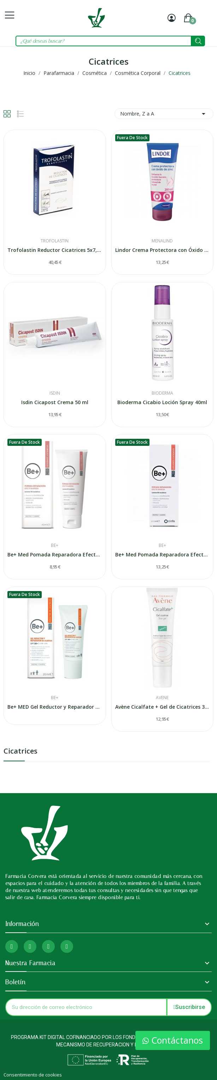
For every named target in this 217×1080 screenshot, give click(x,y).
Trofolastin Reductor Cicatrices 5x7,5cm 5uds (54, 250)
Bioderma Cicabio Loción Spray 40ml (162, 402)
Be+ (54, 545)
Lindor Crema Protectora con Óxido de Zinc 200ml (162, 250)
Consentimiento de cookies (33, 1075)
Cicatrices (20, 752)
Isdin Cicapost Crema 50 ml (54, 402)
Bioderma (162, 393)
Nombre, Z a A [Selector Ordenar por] (164, 114)
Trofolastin (55, 241)
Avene (162, 698)
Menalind (162, 241)
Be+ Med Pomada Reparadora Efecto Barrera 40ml (54, 554)
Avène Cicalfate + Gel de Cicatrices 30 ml (162, 706)
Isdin (54, 393)
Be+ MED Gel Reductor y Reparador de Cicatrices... (54, 706)
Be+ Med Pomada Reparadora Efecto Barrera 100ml (162, 554)
